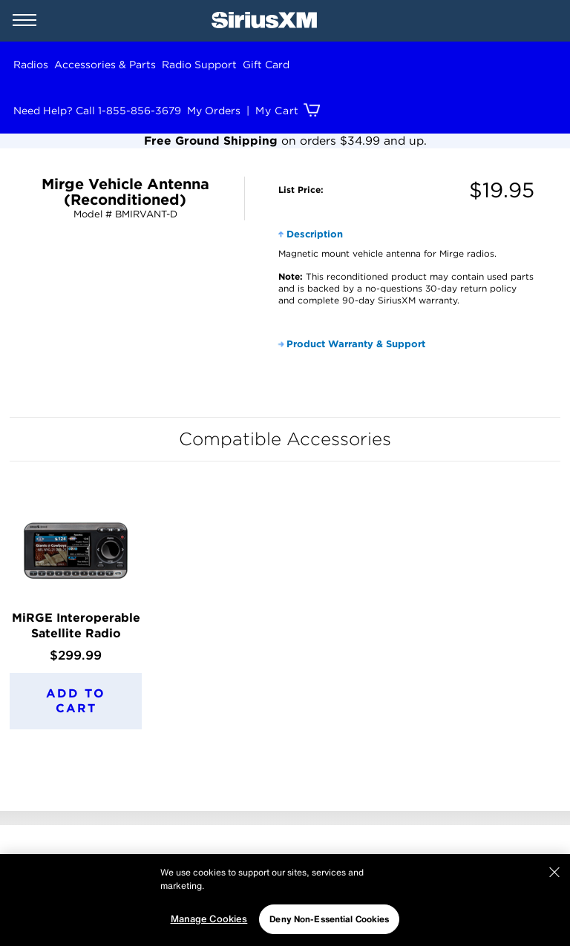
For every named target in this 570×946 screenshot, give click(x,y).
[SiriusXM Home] (264, 21)
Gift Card (266, 64)
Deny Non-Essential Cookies (329, 919)
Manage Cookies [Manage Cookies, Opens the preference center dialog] (209, 919)
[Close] (554, 872)
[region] (285, 900)
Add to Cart (75, 700)
